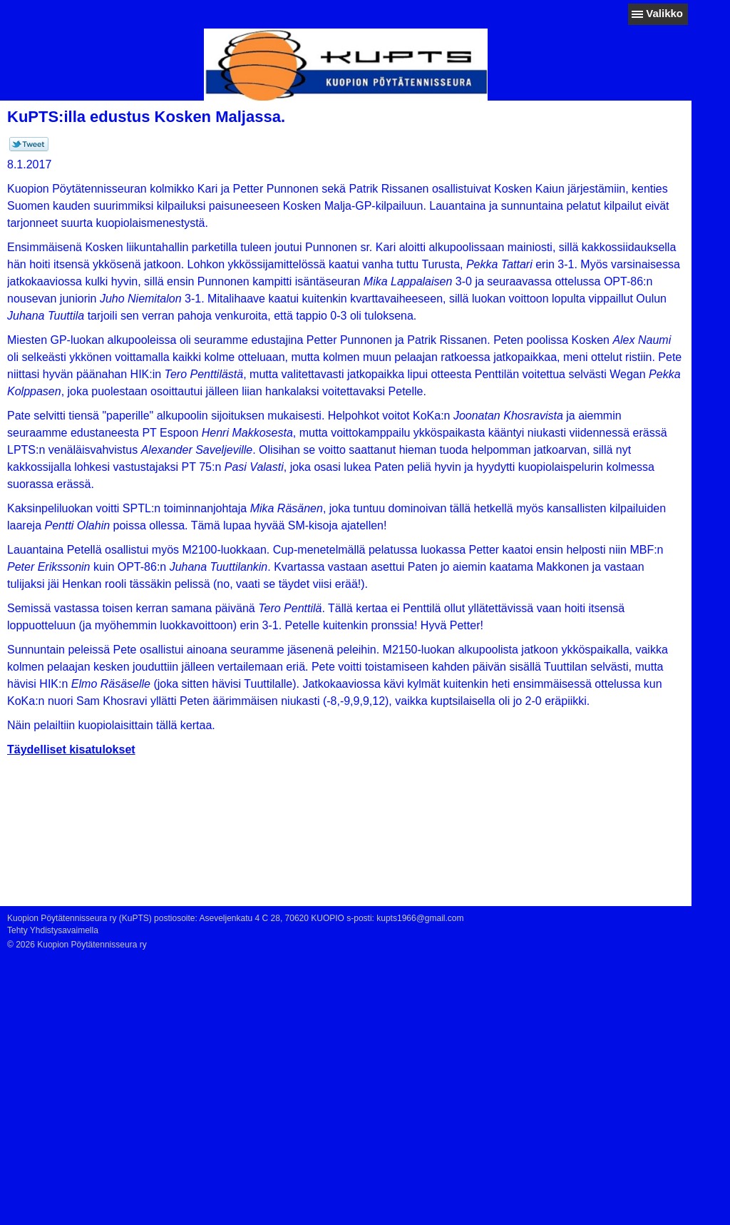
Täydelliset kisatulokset (71, 749)
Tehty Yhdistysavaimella (52, 930)
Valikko (664, 13)
